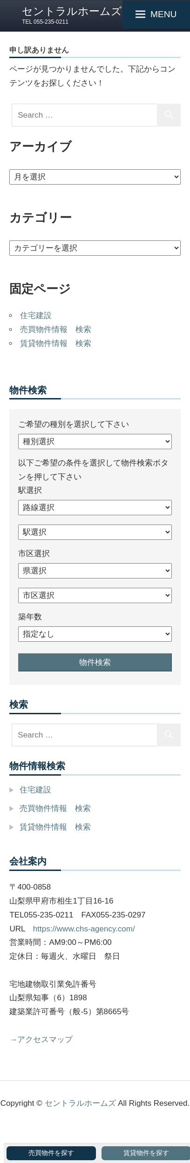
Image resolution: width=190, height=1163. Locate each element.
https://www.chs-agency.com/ (84, 928)
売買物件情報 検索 (55, 329)
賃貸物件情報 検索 (55, 343)
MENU (163, 14)
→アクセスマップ (41, 1039)
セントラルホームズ (72, 11)
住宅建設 (36, 315)
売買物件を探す (51, 1153)
